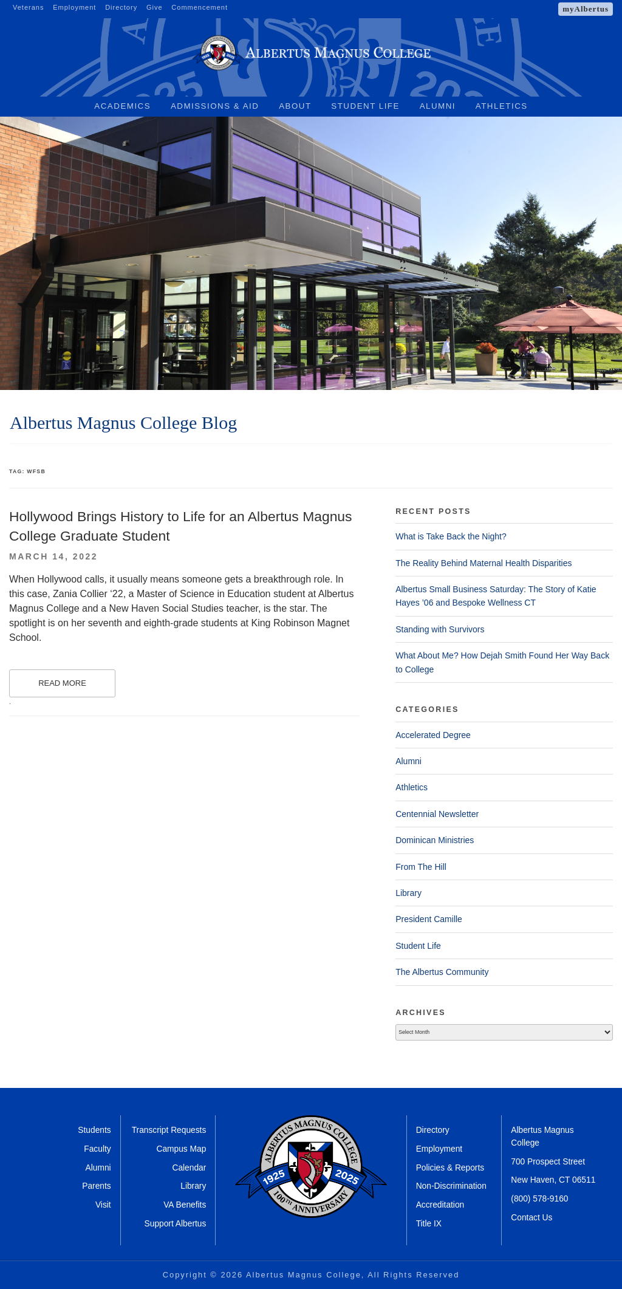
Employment (74, 7)
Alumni (438, 106)
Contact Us (531, 1217)
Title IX (429, 1223)
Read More (62, 683)
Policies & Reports (450, 1167)
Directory (121, 7)
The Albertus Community (441, 972)
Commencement (199, 7)
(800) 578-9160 (539, 1198)
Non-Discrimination (451, 1186)
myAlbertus (585, 8)
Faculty (97, 1149)
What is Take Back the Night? (451, 536)
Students (94, 1130)
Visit (103, 1204)
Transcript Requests (169, 1130)
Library (408, 893)
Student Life (365, 106)
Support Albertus (176, 1223)
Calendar (189, 1167)
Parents (96, 1186)
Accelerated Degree (433, 735)
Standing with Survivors (439, 629)
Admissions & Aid (215, 106)
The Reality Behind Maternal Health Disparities (483, 563)
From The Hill (420, 867)
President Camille (428, 919)
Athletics (502, 106)
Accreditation (440, 1204)
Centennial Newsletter (437, 814)
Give (154, 7)
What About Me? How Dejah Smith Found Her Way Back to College (502, 662)
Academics (122, 106)
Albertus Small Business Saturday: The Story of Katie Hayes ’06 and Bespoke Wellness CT (495, 595)
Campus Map (181, 1149)
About (295, 106)
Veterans (28, 7)
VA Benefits (184, 1204)
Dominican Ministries (434, 840)
